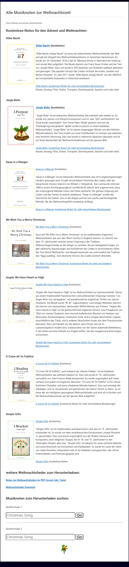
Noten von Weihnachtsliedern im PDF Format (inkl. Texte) (36, 480)
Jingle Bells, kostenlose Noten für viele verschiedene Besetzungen (70, 148)
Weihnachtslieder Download (20, 487)
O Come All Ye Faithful (47, 363)
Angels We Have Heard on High (52, 284)
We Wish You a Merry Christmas (52, 227)
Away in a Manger (45, 169)
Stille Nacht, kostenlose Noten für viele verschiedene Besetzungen (70, 86)
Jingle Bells (43, 107)
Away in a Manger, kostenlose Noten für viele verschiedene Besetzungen (73, 209)
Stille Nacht (43, 45)
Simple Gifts (42, 421)
